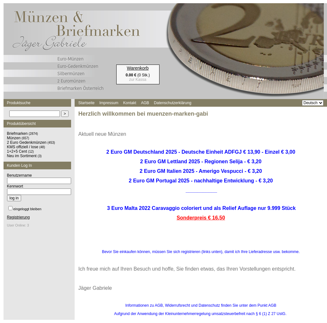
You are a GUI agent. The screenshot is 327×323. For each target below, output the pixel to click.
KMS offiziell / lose (22, 147)
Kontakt (129, 103)
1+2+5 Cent (17, 151)
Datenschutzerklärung (173, 103)
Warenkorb (138, 68)
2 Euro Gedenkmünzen (26, 142)
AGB (145, 103)
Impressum (108, 103)
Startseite (86, 103)
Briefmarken (17, 133)
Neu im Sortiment (22, 156)
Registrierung (18, 217)
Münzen (14, 138)
